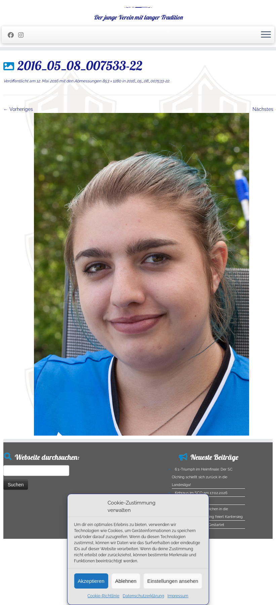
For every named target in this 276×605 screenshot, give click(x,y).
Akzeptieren (91, 581)
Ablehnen (125, 581)
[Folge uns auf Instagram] (23, 78)
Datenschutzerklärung (143, 596)
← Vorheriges (18, 152)
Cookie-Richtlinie (103, 596)
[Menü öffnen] (266, 78)
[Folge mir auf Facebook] (13, 78)
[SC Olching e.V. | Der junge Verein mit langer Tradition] (138, 28)
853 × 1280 (111, 124)
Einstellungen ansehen (172, 581)
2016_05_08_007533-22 (147, 124)
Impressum (177, 596)
